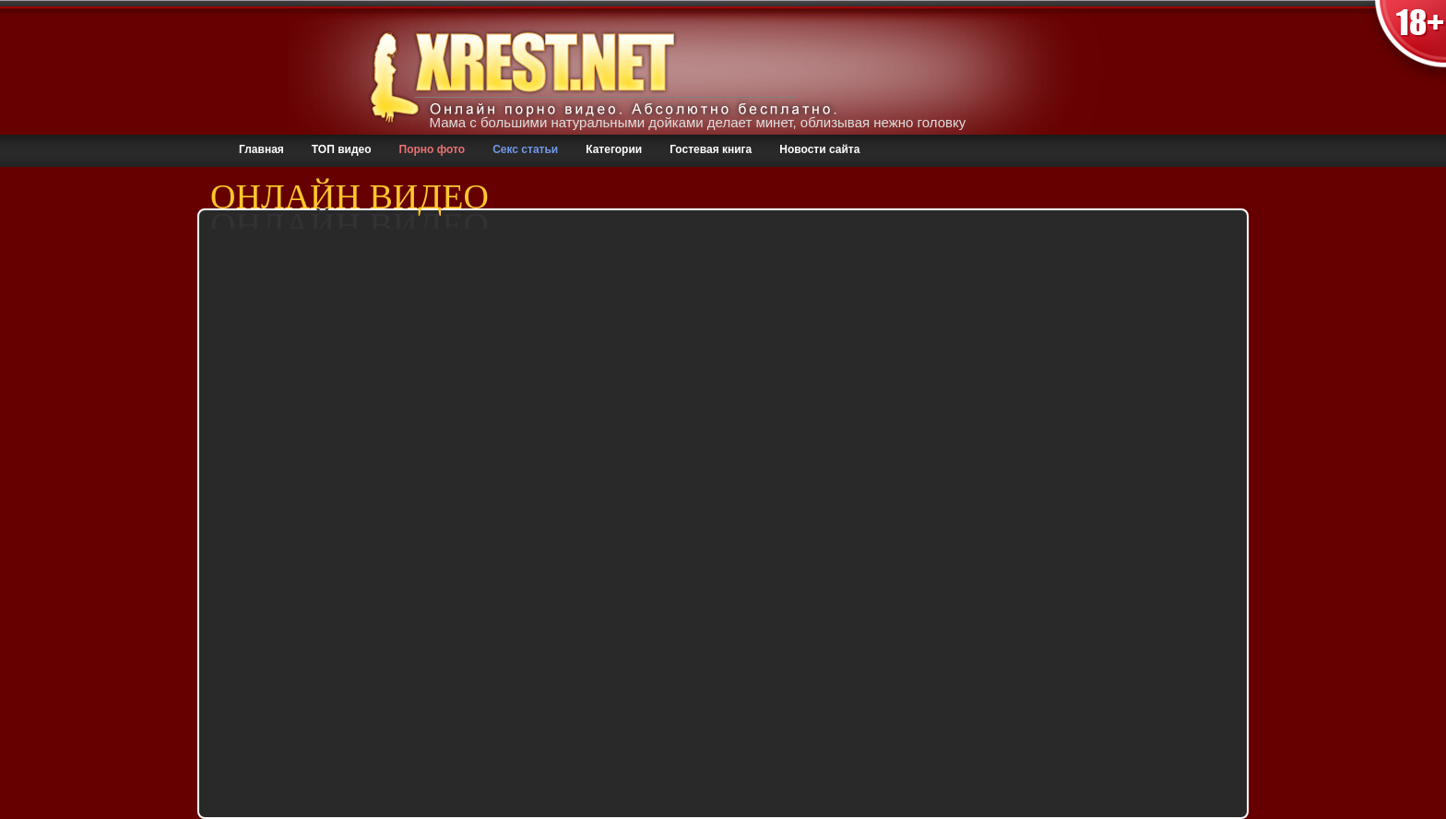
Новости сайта (819, 149)
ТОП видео (342, 149)
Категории (614, 149)
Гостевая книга (711, 149)
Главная (261, 149)
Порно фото (432, 149)
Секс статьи (525, 149)
